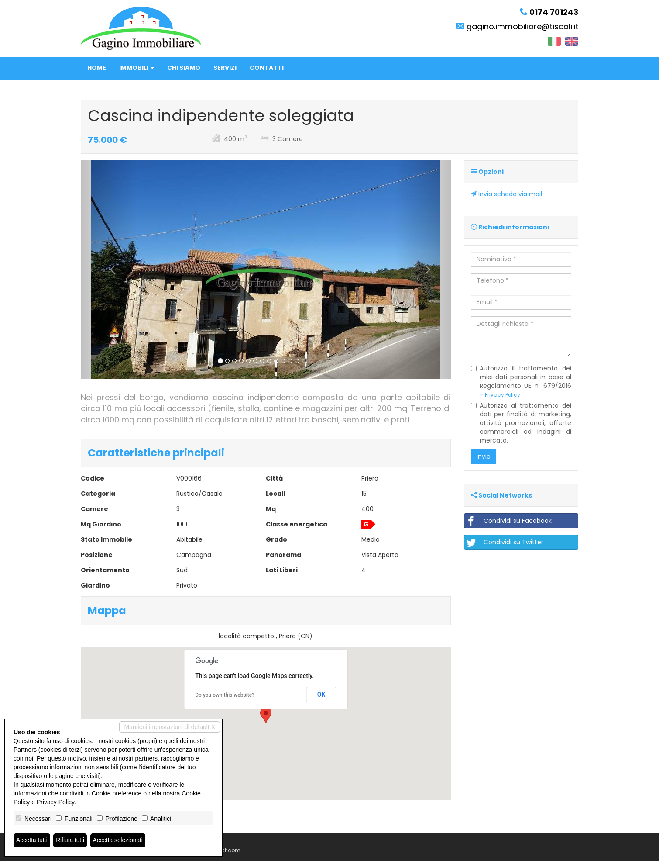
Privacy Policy (502, 394)
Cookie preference (116, 793)
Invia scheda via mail (506, 194)
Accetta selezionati (119, 840)
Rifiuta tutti (71, 840)
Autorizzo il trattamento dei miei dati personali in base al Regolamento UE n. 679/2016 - (521, 381)
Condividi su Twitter (503, 542)
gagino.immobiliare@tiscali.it (522, 26)
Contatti (267, 67)
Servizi (225, 67)
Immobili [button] (136, 67)
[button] (108, 269)
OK (321, 694)
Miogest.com (223, 850)
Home (96, 67)
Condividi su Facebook (508, 521)
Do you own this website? (224, 695)
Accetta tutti (32, 840)
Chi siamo (183, 67)
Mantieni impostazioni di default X (169, 726)
